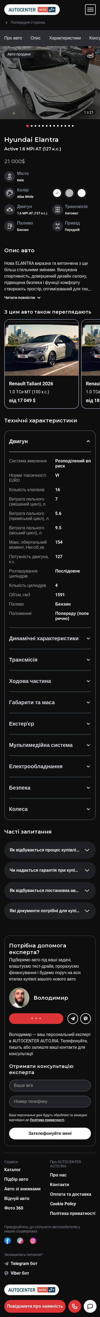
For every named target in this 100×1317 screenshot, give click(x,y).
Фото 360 (13, 1208)
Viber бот (20, 1273)
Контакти (59, 1184)
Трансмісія (50, 660)
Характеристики (65, 38)
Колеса (50, 809)
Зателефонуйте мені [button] (49, 1133)
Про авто (13, 38)
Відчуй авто (16, 1198)
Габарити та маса (50, 702)
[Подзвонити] (74, 1306)
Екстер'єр (50, 723)
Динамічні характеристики (50, 638)
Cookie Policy (63, 1203)
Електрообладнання (50, 766)
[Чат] (90, 1306)
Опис (35, 38)
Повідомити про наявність (35, 1306)
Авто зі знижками (22, 1188)
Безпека (50, 787)
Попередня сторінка (24, 22)
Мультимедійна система (50, 745)
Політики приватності (47, 1120)
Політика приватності (72, 1213)
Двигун (50, 441)
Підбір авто (16, 1179)
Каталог (12, 1169)
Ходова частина (50, 681)
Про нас (58, 1175)
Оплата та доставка (70, 1194)
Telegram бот (24, 1263)
